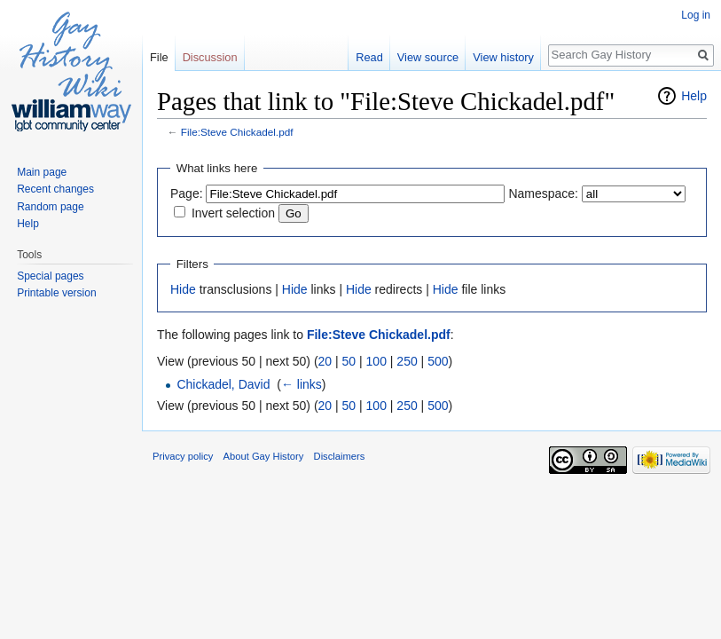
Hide (183, 289)
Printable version (56, 293)
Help (694, 96)
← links (301, 384)
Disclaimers (339, 456)
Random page (50, 207)
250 (406, 361)
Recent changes (55, 189)
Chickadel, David (223, 384)
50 (349, 361)
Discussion (210, 57)
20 (325, 361)
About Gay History (263, 456)
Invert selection (233, 213)
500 (437, 361)
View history (503, 57)
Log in (695, 15)
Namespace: (543, 193)
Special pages (50, 276)
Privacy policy (183, 456)
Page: (186, 193)
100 (376, 361)
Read (369, 57)
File (159, 57)
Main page (42, 172)
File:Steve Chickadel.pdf (237, 132)
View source (427, 57)
